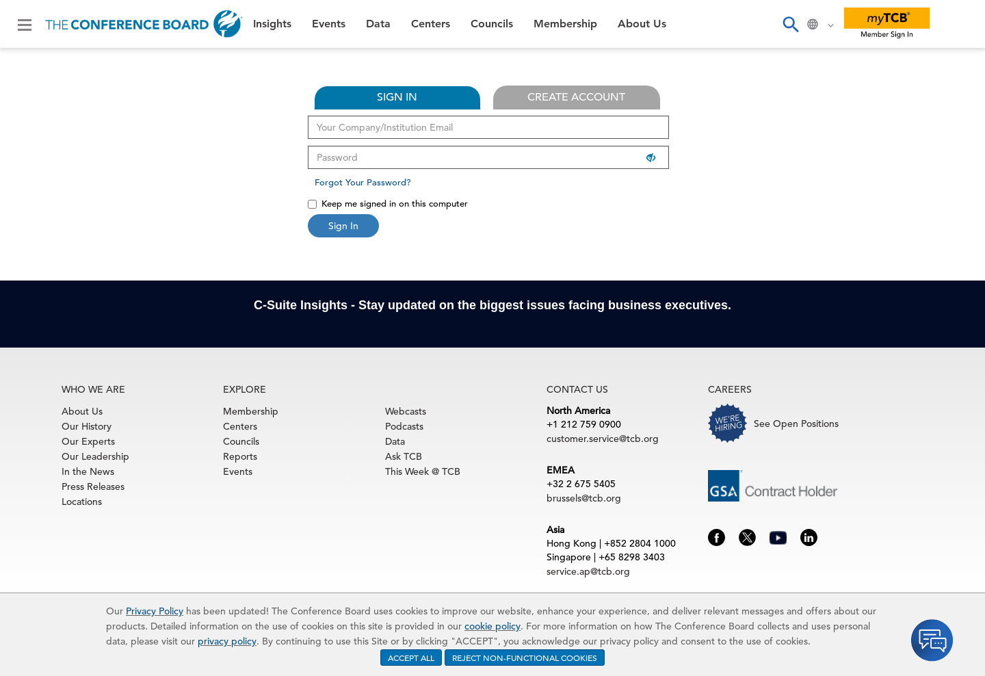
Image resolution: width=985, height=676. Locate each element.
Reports (240, 456)
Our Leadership (95, 456)
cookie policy (492, 626)
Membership (565, 24)
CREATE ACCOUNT (576, 97)
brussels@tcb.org (584, 498)
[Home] (144, 24)
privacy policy (227, 641)
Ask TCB (403, 456)
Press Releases (93, 486)
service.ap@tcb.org (588, 571)
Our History (86, 426)
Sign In (343, 226)
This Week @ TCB (422, 471)
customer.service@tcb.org (603, 438)
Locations (82, 501)
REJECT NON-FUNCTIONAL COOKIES (524, 657)
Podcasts (404, 426)
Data (378, 24)
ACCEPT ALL (411, 657)
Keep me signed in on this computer (388, 203)
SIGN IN (397, 97)
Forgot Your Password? (363, 182)
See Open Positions (796, 423)
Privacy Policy (154, 611)
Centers (430, 24)
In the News (88, 471)
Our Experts (88, 441)
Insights (272, 24)
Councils (492, 24)
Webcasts (405, 411)
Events (328, 24)
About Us (642, 24)
